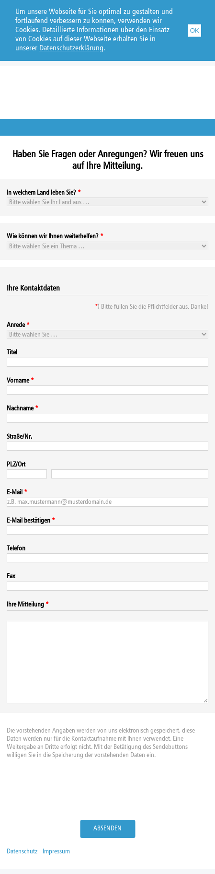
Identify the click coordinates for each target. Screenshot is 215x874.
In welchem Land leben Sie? (41, 192)
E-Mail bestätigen (28, 520)
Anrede (16, 325)
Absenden (107, 828)
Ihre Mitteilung (25, 604)
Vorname (18, 380)
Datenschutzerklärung (71, 48)
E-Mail (15, 492)
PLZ (11, 464)
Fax (11, 576)
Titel (12, 352)
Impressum (56, 851)
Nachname (20, 408)
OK (194, 30)
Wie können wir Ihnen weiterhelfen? (53, 236)
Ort (21, 464)
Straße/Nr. (19, 436)
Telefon (16, 548)
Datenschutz (22, 851)
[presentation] (108, 791)
